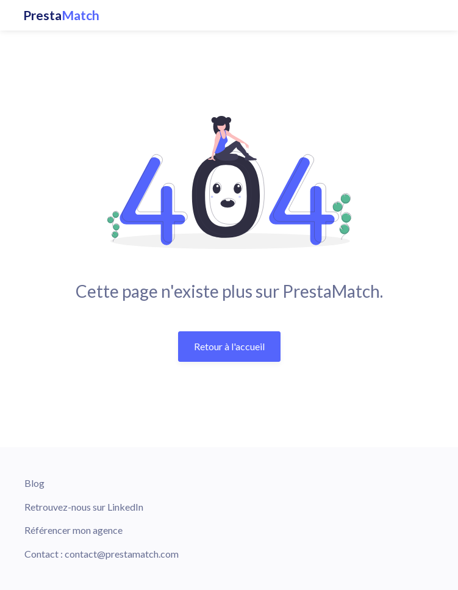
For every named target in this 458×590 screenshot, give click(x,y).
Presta (61, 15)
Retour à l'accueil (229, 346)
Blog (34, 483)
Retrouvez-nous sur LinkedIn (83, 507)
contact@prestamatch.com (122, 553)
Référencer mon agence (73, 530)
